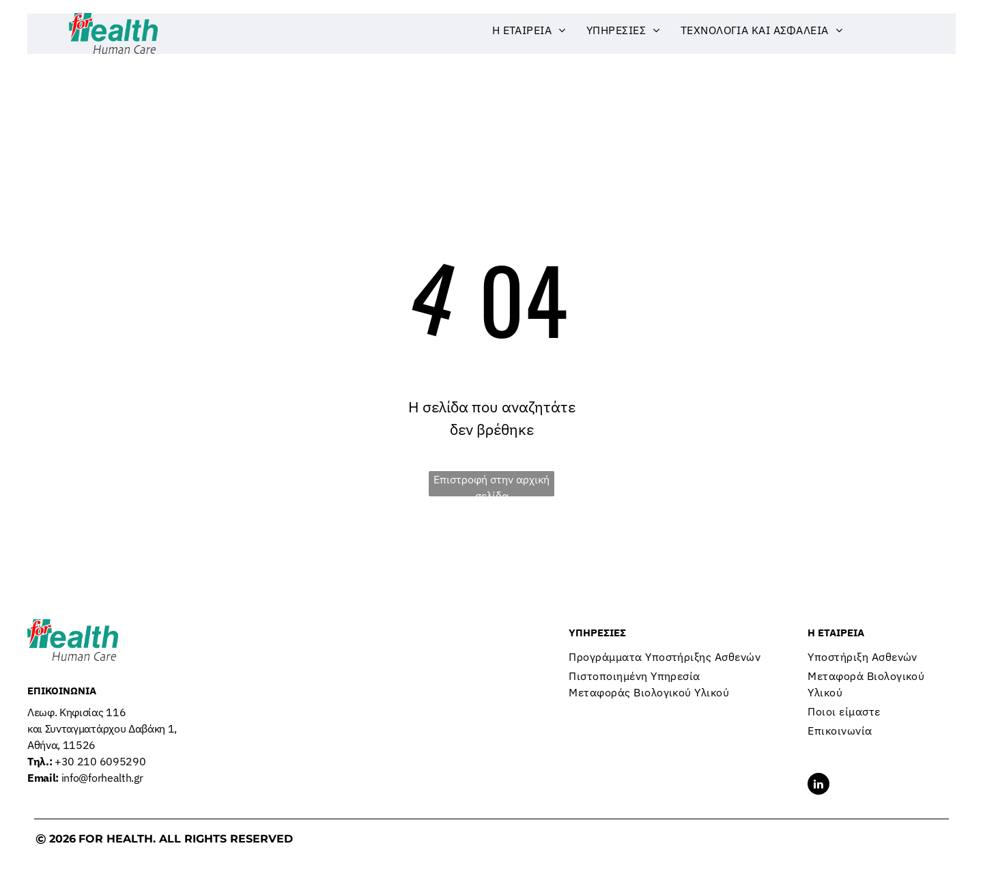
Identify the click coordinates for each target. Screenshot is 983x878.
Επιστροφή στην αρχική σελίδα (491, 484)
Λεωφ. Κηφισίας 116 (77, 712)
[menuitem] (529, 29)
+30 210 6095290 (86, 761)
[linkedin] (818, 785)
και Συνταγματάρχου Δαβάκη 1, (102, 728)
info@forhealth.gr (85, 777)
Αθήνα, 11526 (61, 745)
